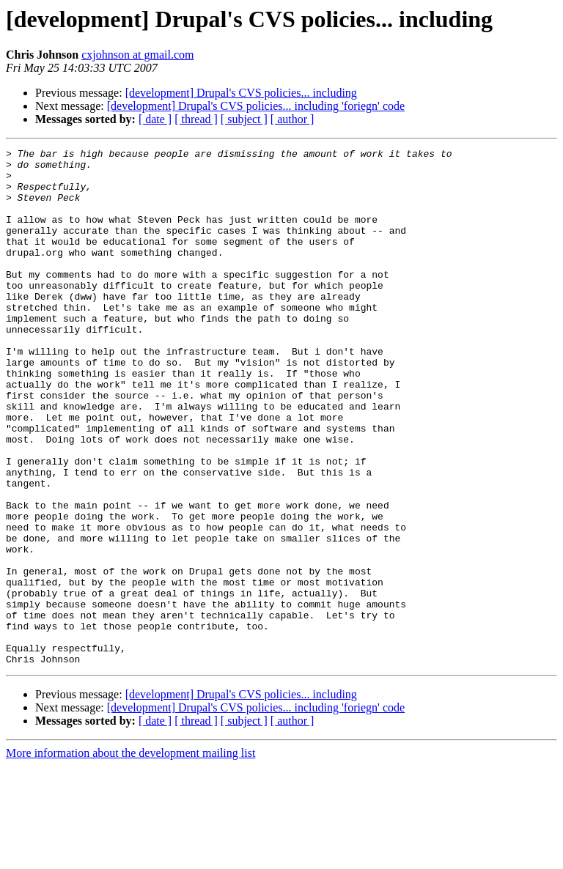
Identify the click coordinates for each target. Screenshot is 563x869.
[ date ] (155, 119)
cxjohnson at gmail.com (137, 54)
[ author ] (292, 119)
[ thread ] (196, 119)
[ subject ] (244, 119)
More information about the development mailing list (130, 856)
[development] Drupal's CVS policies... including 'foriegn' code (256, 106)
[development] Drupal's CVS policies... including (241, 92)
